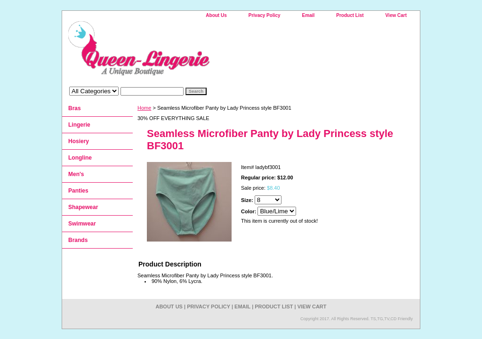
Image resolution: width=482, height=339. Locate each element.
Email (308, 15)
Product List (349, 15)
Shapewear (83, 207)
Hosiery (78, 141)
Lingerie (79, 124)
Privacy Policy (265, 15)
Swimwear (82, 223)
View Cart (396, 15)
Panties (78, 190)
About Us (216, 15)
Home (144, 108)
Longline (80, 157)
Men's (76, 174)
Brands (78, 240)
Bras (74, 108)
